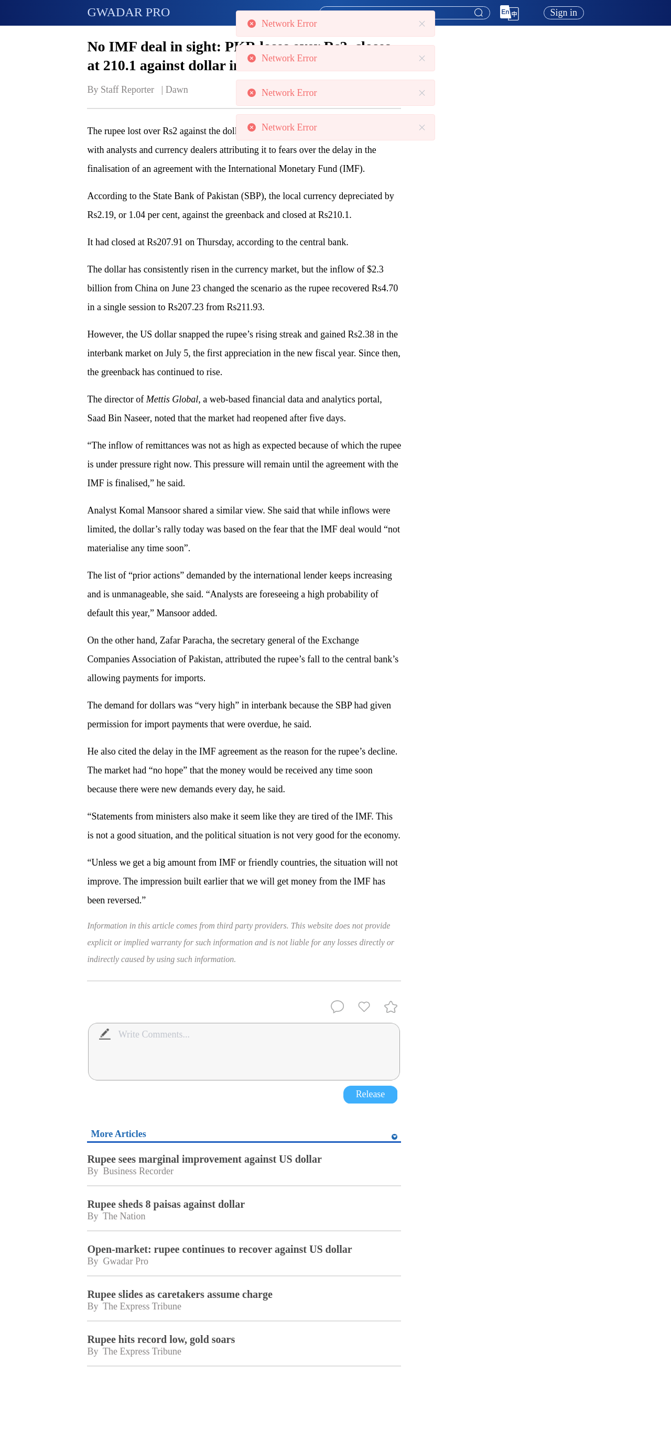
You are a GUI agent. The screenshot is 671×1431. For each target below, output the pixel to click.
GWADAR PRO (128, 12)
